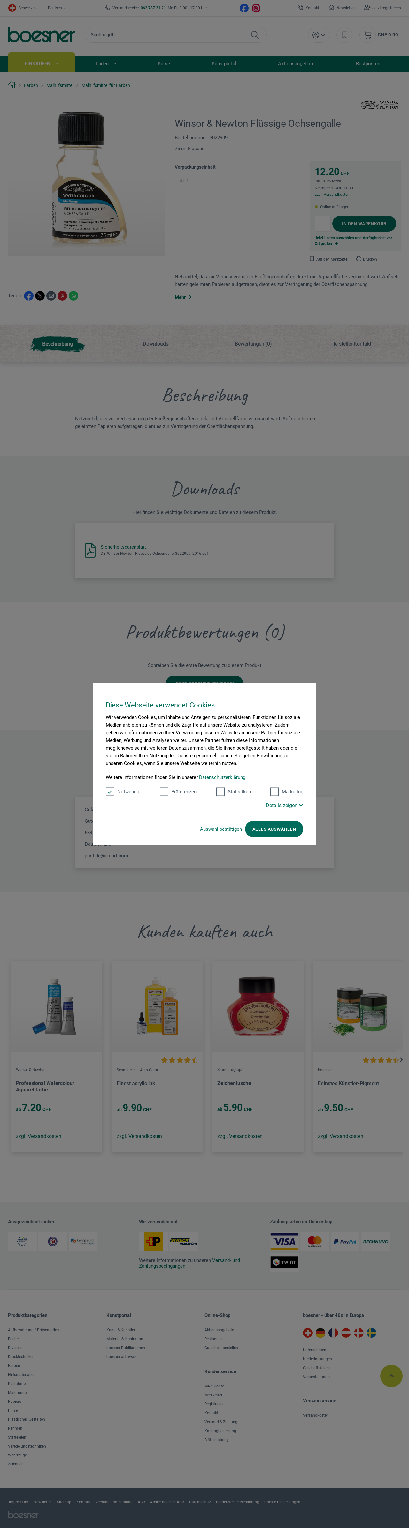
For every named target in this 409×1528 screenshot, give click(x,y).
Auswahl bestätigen (221, 829)
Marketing (286, 792)
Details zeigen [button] (284, 805)
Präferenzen (178, 792)
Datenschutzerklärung (222, 777)
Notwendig (123, 792)
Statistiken (233, 792)
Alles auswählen (274, 829)
